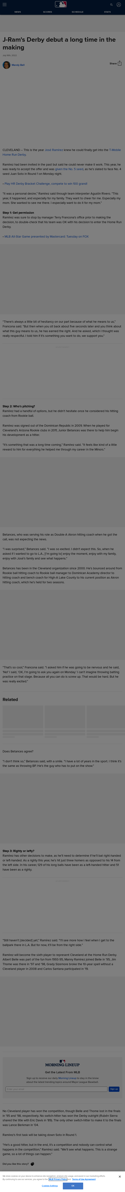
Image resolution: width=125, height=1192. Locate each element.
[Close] (119, 1176)
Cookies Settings (50, 1186)
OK (72, 1186)
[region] (62, 1181)
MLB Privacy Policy (58, 1179)
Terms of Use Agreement (84, 1179)
